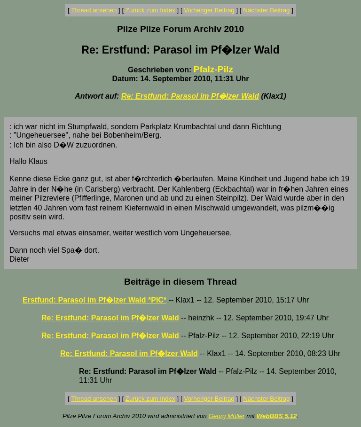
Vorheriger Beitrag (209, 10)
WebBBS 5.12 (277, 415)
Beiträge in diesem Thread (180, 282)
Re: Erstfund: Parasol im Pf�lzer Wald (190, 96)
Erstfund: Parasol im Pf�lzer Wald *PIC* (94, 300)
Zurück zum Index (150, 10)
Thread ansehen (94, 10)
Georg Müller (226, 415)
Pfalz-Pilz (213, 69)
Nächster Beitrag (266, 10)
